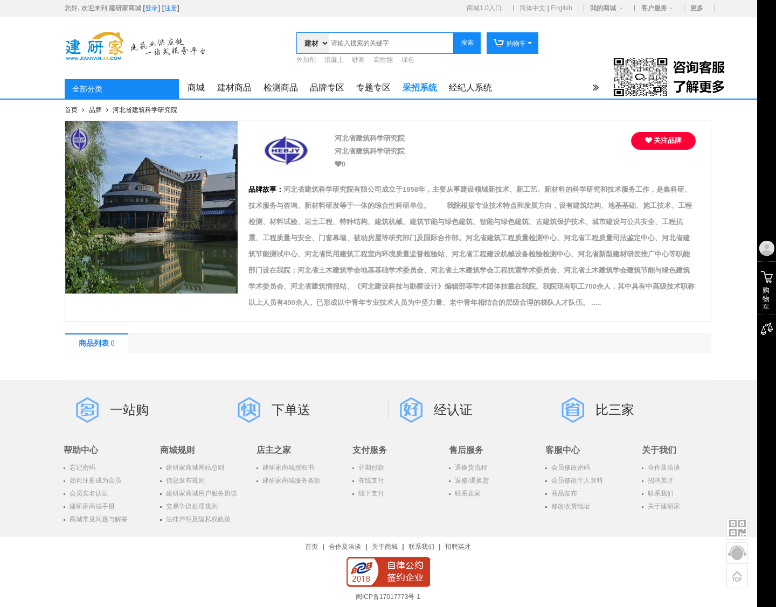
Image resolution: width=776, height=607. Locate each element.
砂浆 (358, 60)
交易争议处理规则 (191, 506)
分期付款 (370, 467)
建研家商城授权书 (287, 467)
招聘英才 (660, 480)
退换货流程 (470, 467)
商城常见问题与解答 (98, 519)
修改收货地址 (570, 506)
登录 (151, 8)
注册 (170, 8)
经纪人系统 (470, 87)
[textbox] (391, 43)
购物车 (509, 43)
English (561, 8)
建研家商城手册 (91, 506)
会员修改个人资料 (576, 480)
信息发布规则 (184, 480)
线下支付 (370, 493)
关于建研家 (663, 506)
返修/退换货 (471, 480)
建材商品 (234, 87)
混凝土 (334, 60)
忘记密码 (81, 467)
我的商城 (603, 8)
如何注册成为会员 (94, 480)
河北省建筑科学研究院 (145, 110)
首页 (72, 110)
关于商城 (385, 546)
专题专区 (373, 87)
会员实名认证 (88, 493)
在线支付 (370, 480)
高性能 (383, 60)
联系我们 (660, 493)
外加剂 (306, 60)
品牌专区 (327, 87)
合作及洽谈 (663, 467)
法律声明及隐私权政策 (197, 519)
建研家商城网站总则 (194, 467)
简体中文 (532, 8)
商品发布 (563, 493)
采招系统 (420, 87)
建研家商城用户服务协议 (200, 493)
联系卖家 (467, 493)
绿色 (407, 60)
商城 (196, 87)
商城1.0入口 (484, 8)
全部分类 (87, 89)
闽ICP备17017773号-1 (388, 597)
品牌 (96, 110)
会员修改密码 (570, 467)
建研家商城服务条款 (291, 480)
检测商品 (281, 87)
